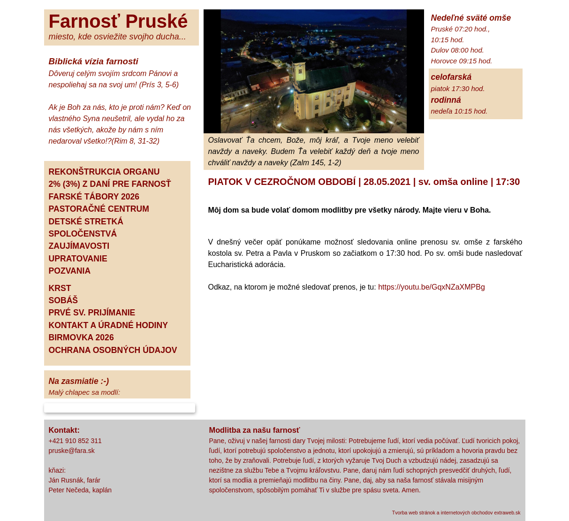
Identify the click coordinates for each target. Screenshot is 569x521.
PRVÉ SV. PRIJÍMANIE (92, 312)
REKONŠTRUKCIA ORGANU (104, 171)
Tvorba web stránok (413, 512)
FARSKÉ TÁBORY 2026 (94, 196)
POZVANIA (70, 271)
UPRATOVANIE (78, 258)
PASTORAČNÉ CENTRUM (99, 209)
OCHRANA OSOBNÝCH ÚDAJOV (113, 350)
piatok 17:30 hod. (458, 88)
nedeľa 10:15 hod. (459, 111)
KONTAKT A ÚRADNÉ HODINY (108, 325)
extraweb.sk (507, 512)
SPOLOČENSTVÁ (83, 233)
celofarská (451, 77)
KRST (60, 288)
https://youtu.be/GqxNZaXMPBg (431, 287)
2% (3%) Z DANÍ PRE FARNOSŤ (110, 184)
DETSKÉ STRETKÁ (86, 221)
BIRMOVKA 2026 (81, 337)
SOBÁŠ (63, 300)
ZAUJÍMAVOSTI (79, 246)
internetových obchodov (467, 512)
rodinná (446, 100)
